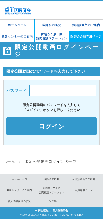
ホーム (9, 161)
